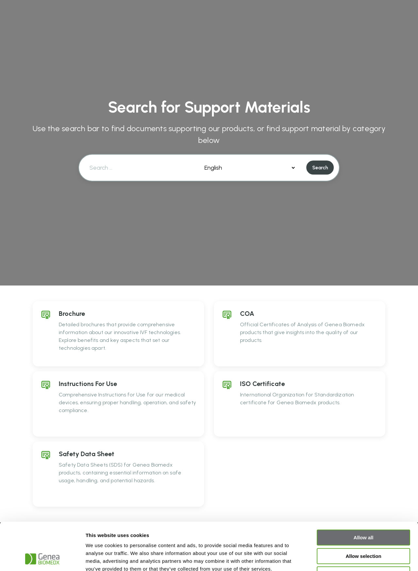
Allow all (364, 493)
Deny (364, 529)
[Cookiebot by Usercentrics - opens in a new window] (42, 558)
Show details (343, 558)
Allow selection (363, 511)
